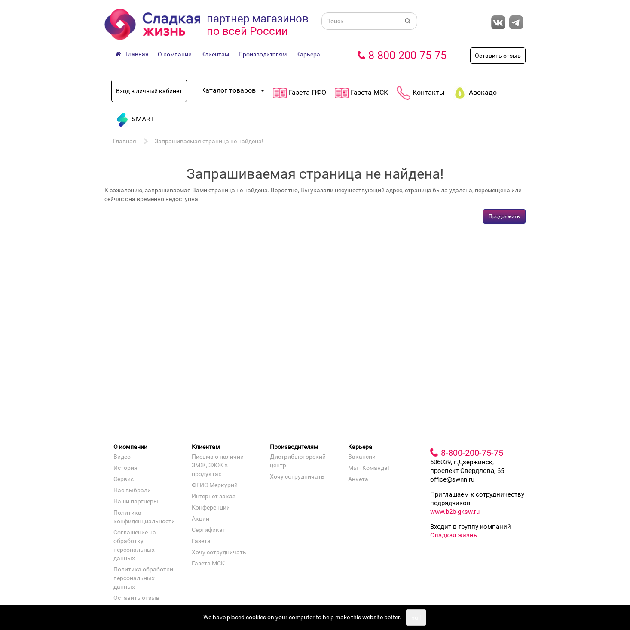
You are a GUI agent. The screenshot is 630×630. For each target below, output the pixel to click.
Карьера (308, 54)
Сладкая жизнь (453, 535)
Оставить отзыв (498, 55)
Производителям (263, 54)
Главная (124, 141)
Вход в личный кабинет (149, 90)
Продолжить (504, 216)
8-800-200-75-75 (407, 55)
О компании (175, 54)
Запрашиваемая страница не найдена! (209, 141)
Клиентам (215, 54)
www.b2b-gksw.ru (455, 512)
